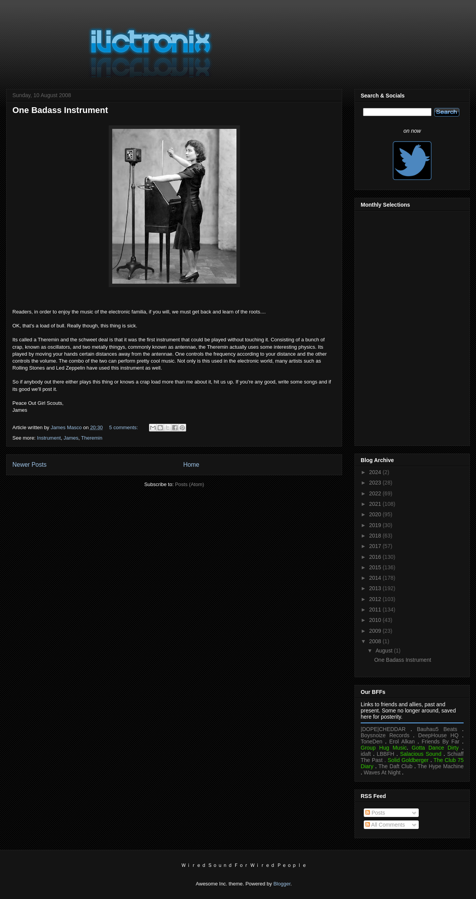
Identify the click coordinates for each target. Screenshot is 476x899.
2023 (376, 482)
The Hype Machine (441, 766)
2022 (376, 493)
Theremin (92, 438)
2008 (376, 641)
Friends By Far (440, 741)
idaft (366, 754)
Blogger (281, 884)
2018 (376, 536)
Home (191, 464)
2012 (376, 599)
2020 (376, 514)
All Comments (385, 825)
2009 (376, 631)
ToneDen (371, 741)
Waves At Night (382, 772)
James (70, 438)
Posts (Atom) (189, 484)
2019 (376, 525)
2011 (376, 609)
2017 (376, 546)
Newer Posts (29, 464)
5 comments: (124, 427)
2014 (376, 578)
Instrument (49, 438)
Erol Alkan (402, 741)
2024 (376, 472)
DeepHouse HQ (438, 735)
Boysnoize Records (385, 735)
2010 (376, 620)
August (384, 650)
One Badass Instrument (60, 110)
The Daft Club (395, 766)
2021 (376, 504)
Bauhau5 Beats (437, 729)
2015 (376, 567)
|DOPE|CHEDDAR (383, 729)
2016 (376, 557)
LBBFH (385, 754)
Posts (375, 813)
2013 (376, 588)
